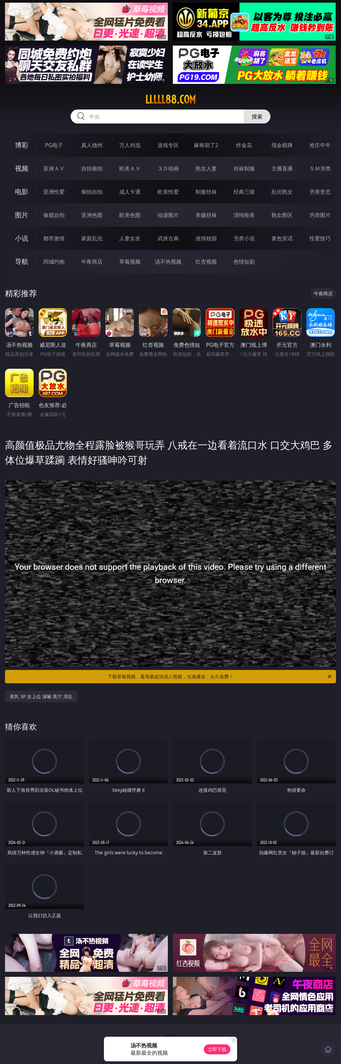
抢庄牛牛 (320, 145)
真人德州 (92, 145)
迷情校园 (206, 238)
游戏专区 (168, 145)
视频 (21, 168)
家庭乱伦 (92, 238)
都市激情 (54, 238)
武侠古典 (168, 238)
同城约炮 (54, 261)
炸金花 (244, 145)
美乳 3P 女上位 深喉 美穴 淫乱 (41, 696)
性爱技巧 (320, 238)
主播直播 (282, 168)
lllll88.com (170, 99)
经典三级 (244, 191)
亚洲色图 (92, 215)
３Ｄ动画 (168, 168)
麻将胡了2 (206, 145)
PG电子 (54, 145)
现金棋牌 (282, 145)
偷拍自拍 (92, 191)
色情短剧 (244, 261)
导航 (21, 261)
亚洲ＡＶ (54, 168)
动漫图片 (168, 215)
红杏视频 (206, 261)
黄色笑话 (282, 238)
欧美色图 (130, 215)
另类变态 (320, 191)
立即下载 (217, 1049)
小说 (21, 238)
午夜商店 (92, 261)
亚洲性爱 (54, 191)
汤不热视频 (168, 261)
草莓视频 (130, 261)
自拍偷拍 (92, 168)
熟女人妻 (206, 168)
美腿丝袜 (206, 215)
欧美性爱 (168, 191)
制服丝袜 (206, 191)
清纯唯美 (244, 215)
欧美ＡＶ (130, 168)
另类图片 (320, 215)
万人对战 (130, 145)
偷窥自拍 (54, 215)
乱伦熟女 (282, 191)
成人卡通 (130, 191)
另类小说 (244, 238)
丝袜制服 (244, 168)
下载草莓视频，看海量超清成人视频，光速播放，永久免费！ (220, 677)
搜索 (257, 116)
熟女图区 (282, 215)
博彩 (21, 144)
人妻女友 (130, 238)
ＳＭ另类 (320, 168)
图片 (21, 214)
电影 (21, 191)
